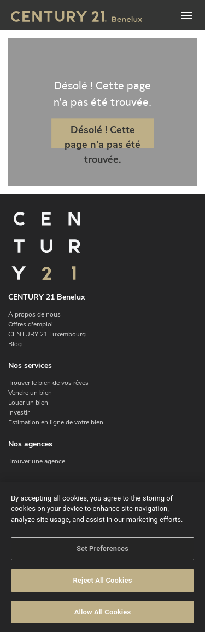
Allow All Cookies (102, 616)
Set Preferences (102, 553)
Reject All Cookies (102, 585)
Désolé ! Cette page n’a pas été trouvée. (102, 135)
